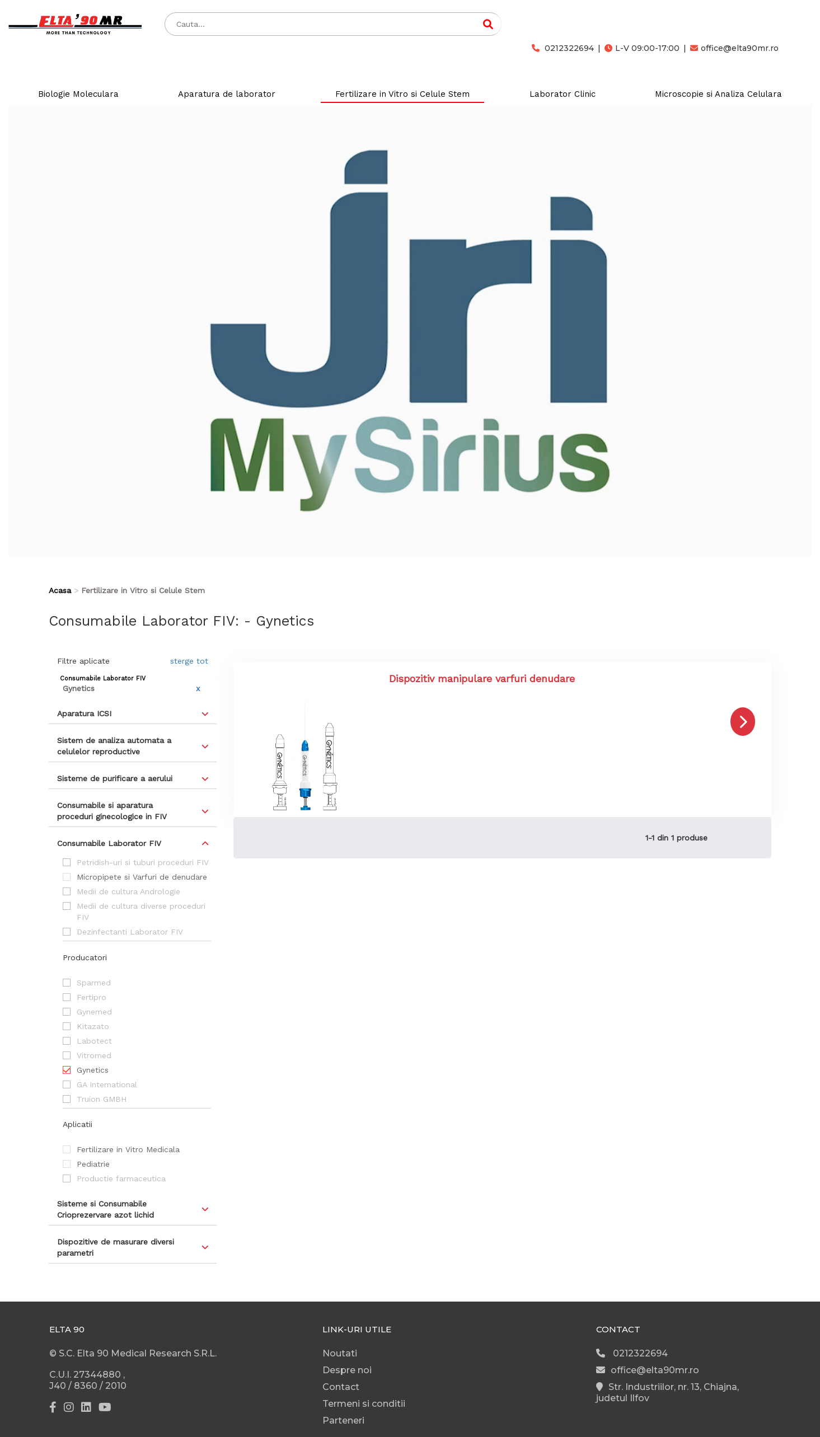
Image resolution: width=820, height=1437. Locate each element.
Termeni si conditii (363, 1403)
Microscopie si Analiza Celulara (718, 94)
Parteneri (343, 1420)
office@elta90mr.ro (734, 48)
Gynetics (93, 1069)
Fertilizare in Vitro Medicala (128, 1149)
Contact (340, 1387)
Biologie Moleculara (78, 94)
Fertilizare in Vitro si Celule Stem (402, 94)
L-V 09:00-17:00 (642, 48)
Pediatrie (93, 1163)
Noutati (339, 1353)
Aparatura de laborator (226, 94)
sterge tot (189, 660)
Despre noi (347, 1370)
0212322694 (563, 48)
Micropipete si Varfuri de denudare (142, 876)
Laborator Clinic (563, 94)
